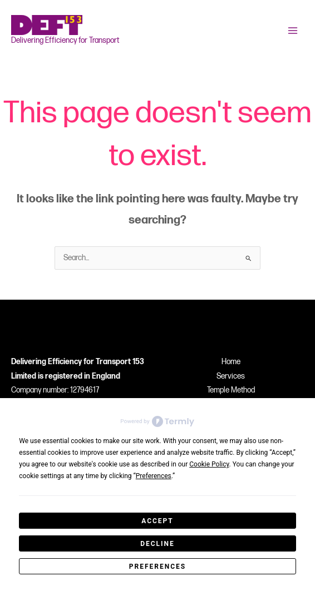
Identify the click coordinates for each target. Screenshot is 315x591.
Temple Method (231, 390)
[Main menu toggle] (293, 30)
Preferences (157, 566)
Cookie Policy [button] (209, 464)
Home (231, 361)
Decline (157, 544)
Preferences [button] (153, 476)
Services (230, 376)
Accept (157, 521)
